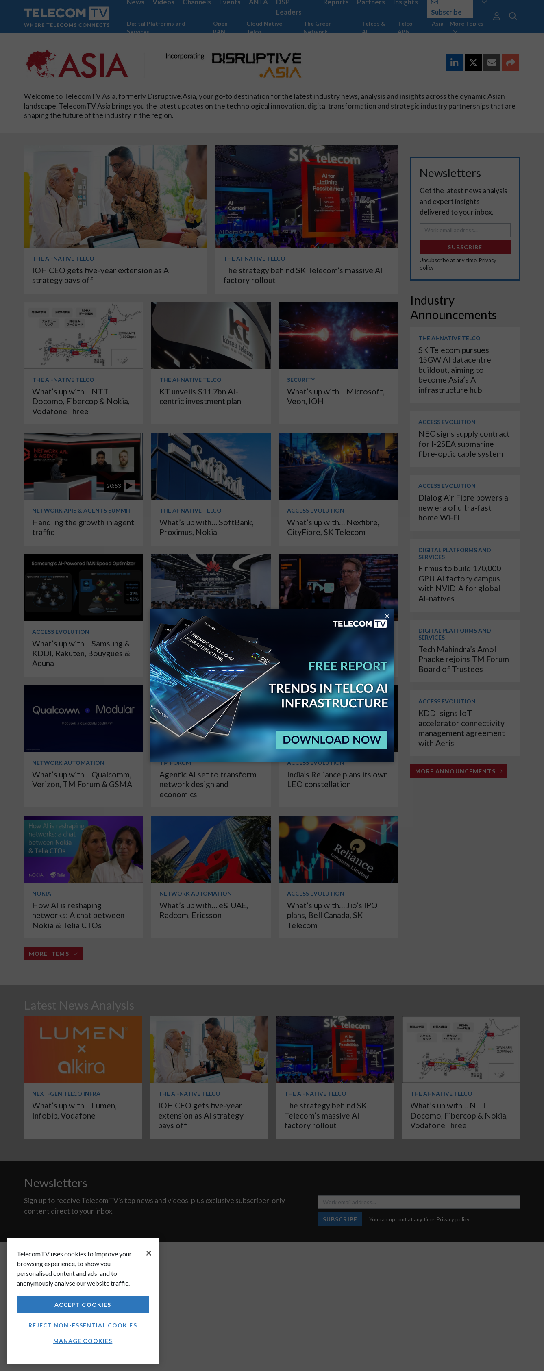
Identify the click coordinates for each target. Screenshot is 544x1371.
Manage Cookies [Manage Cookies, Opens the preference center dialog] (83, 1340)
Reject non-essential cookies (82, 1325)
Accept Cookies (82, 1304)
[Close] (149, 1253)
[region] (83, 1301)
